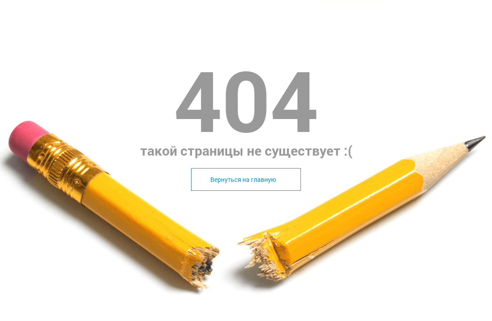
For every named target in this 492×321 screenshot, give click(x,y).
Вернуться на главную (243, 179)
